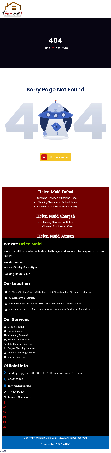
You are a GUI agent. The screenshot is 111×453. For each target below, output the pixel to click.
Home (46, 47)
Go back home (54, 157)
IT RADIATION (63, 444)
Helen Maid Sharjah (55, 216)
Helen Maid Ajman (55, 236)
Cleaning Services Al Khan (57, 226)
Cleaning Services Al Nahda (57, 222)
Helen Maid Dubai (55, 192)
